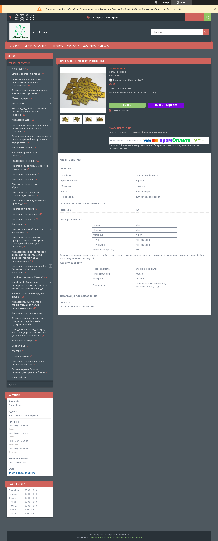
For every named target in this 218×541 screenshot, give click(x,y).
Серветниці (18, 345)
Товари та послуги (34, 45)
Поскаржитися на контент (101, 538)
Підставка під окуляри (24, 173)
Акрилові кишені (21, 119)
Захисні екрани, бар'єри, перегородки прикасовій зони (28, 371)
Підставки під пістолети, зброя (25, 186)
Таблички (17, 224)
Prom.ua (125, 535)
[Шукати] (206, 32)
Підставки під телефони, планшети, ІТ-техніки (25, 194)
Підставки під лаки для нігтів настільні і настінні (28, 362)
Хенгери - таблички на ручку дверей (28, 295)
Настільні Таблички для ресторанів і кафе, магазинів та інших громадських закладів (29, 285)
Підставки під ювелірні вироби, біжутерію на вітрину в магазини (29, 268)
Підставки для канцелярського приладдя (29, 202)
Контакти (73, 45)
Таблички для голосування (27, 312)
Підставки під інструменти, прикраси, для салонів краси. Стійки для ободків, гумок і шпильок (28, 242)
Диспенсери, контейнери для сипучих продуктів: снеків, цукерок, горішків (28, 321)
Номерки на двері (22, 147)
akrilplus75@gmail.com (23, 472)
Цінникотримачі (20, 355)
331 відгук (164, 2)
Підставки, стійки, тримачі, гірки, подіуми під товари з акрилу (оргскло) (30, 127)
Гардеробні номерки (23, 160)
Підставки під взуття (23, 218)
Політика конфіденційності (129, 538)
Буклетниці (18, 103)
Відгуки (13, 384)
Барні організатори (22, 340)
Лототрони (18, 68)
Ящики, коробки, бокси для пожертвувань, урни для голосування (27, 81)
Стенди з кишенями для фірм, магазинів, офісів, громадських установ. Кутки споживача (29, 332)
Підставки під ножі (22, 179)
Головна (14, 45)
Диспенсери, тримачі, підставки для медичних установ (30, 92)
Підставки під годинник (25, 213)
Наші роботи (19, 377)
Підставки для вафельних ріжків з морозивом (30, 167)
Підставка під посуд (23, 208)
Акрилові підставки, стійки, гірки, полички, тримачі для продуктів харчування (30, 139)
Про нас (58, 45)
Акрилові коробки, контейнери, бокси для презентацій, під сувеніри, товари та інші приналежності (29, 256)
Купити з (166, 105)
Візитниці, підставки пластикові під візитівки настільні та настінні (29, 111)
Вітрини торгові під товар (26, 73)
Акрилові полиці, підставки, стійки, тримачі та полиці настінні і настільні (27, 304)
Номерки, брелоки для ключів (24, 154)
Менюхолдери (20, 98)
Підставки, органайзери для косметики (27, 231)
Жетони (16, 350)
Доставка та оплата (96, 45)
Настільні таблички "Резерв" (27, 277)
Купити (127, 105)
